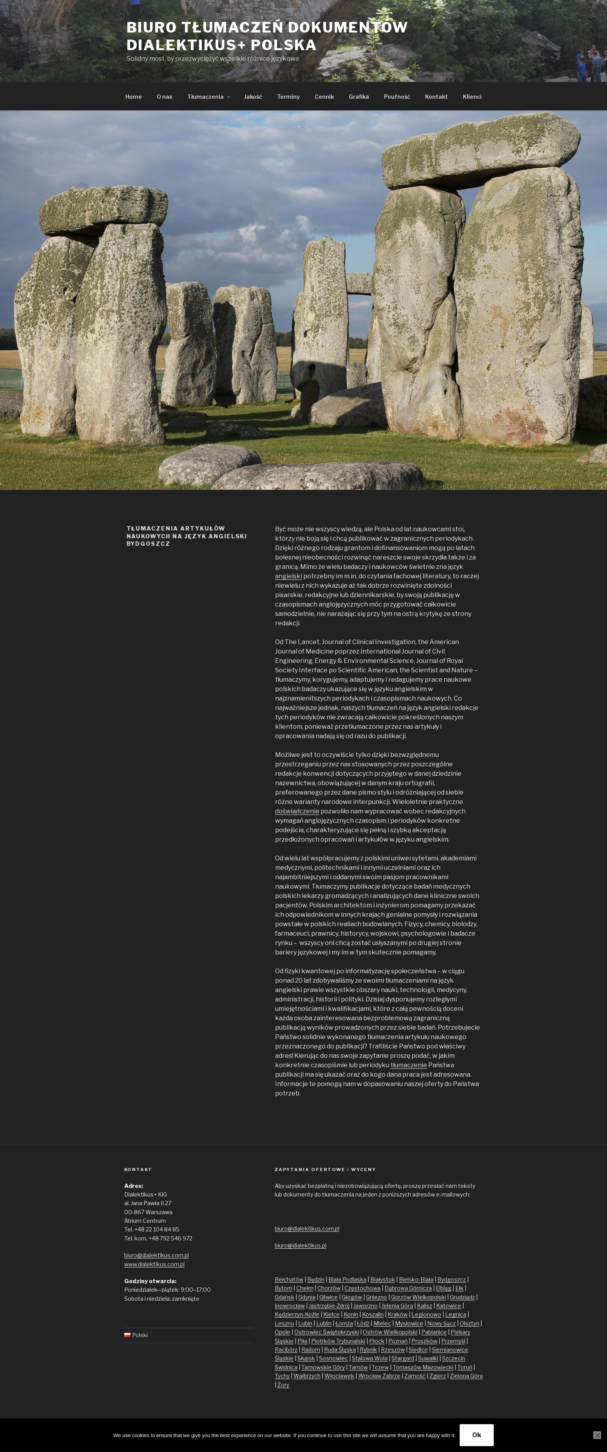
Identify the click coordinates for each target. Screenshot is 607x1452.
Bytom (283, 1288)
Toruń (464, 1367)
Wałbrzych (307, 1375)
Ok (476, 1435)
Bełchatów (289, 1279)
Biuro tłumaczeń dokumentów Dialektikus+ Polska (268, 36)
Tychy (282, 1375)
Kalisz (424, 1305)
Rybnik (368, 1349)
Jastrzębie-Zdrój (329, 1305)
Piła (302, 1341)
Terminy (288, 96)
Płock (376, 1341)
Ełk (459, 1288)
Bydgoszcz (451, 1279)
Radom (310, 1349)
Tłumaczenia (209, 96)
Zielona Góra (466, 1375)
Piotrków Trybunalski (338, 1341)
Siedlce (418, 1349)
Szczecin (453, 1358)
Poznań (398, 1341)
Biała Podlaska (347, 1279)
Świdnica (286, 1367)
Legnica (455, 1314)
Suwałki (428, 1358)
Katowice (448, 1305)
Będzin (315, 1279)
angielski (288, 576)
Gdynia (306, 1297)
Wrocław (370, 1375)
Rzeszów (393, 1349)
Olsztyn (469, 1323)
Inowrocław (290, 1305)
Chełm (304, 1288)
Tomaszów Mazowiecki (423, 1367)
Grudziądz (462, 1297)
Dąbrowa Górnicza (408, 1288)
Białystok (382, 1279)
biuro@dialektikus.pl (300, 1245)
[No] (597, 1435)
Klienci (472, 96)
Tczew (380, 1367)
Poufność (397, 96)
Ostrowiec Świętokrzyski (326, 1332)
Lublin (324, 1323)
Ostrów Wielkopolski (390, 1332)
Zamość (415, 1375)
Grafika (359, 96)
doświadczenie (297, 811)
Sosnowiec (333, 1358)
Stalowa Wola (370, 1358)
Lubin (305, 1323)
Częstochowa (362, 1288)
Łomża (344, 1323)
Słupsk (306, 1358)
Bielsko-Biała (416, 1279)
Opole (282, 1332)
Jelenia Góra (397, 1305)
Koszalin (373, 1314)
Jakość (253, 96)
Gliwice (328, 1297)
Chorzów (329, 1288)
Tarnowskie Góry (323, 1367)
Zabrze (391, 1375)
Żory (283, 1384)
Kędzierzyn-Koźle (297, 1314)
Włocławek (339, 1375)
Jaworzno (365, 1305)
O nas (164, 96)
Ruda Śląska (340, 1349)
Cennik (324, 96)
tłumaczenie (408, 1065)
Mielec (382, 1323)
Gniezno (376, 1297)
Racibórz (286, 1349)
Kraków (398, 1314)
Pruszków (424, 1341)
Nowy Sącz (441, 1323)
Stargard (402, 1358)
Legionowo (426, 1314)
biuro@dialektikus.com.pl (156, 1255)
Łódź (363, 1323)
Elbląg (443, 1288)
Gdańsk (284, 1297)
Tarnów (358, 1367)
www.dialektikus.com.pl (154, 1264)
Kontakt (436, 96)
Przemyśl (453, 1341)
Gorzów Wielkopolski (418, 1297)
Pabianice (434, 1332)
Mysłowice (409, 1323)
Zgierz (437, 1375)
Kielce (331, 1314)
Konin (351, 1314)
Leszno (284, 1323)
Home (133, 96)
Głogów (352, 1297)
